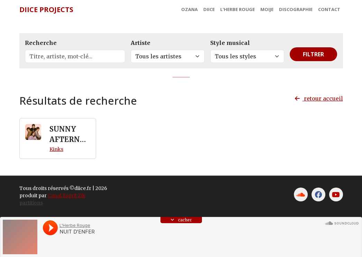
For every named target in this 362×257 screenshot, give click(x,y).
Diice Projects (46, 9)
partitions (31, 203)
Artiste (140, 42)
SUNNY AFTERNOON (67, 135)
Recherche (41, 42)
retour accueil (319, 98)
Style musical (230, 42)
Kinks (56, 149)
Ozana (189, 9)
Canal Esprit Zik (66, 195)
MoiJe (266, 9)
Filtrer (313, 54)
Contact (329, 9)
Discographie (296, 9)
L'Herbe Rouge (237, 9)
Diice (209, 9)
